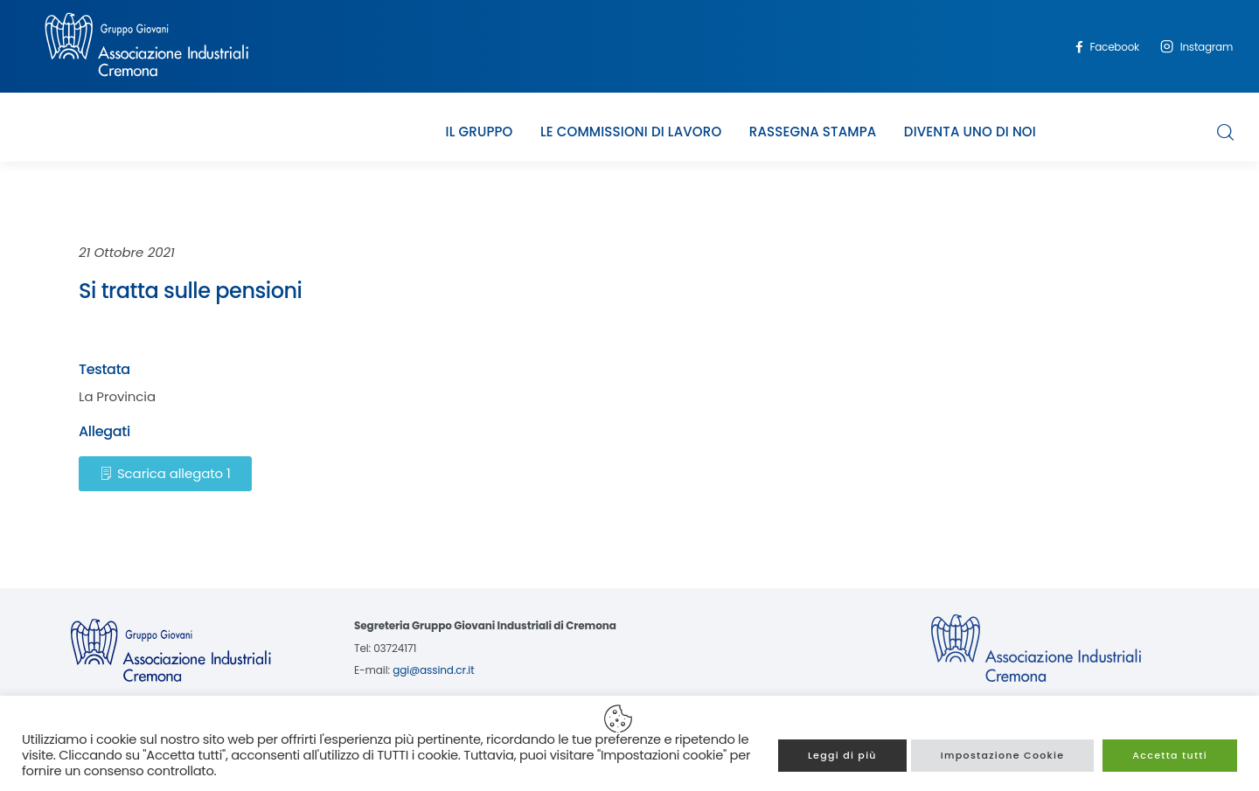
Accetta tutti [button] (1169, 755)
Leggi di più (842, 755)
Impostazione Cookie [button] (1003, 755)
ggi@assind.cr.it (433, 670)
